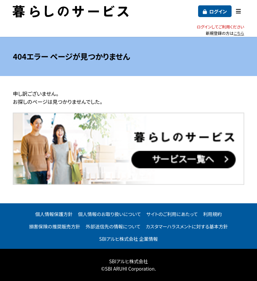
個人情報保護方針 (54, 214)
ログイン (218, 11)
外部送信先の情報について (113, 226)
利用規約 (212, 214)
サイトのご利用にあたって (172, 214)
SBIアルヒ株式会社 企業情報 (128, 238)
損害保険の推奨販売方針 (55, 226)
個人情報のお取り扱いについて (109, 214)
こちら (239, 33)
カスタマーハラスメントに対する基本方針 (187, 226)
